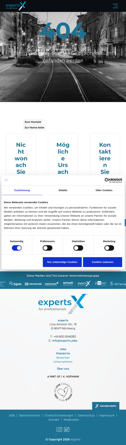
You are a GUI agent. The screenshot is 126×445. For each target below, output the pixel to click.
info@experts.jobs (64, 340)
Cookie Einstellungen (59, 415)
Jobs (63, 349)
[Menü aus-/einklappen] (115, 6)
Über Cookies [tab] (104, 190)
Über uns (63, 368)
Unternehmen (63, 361)
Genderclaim (108, 405)
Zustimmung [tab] (22, 190)
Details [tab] (63, 190)
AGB (12, 415)
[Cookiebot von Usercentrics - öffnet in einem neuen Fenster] (107, 180)
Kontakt (54, 419)
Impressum (107, 415)
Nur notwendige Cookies (62, 262)
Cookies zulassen (102, 262)
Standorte (63, 353)
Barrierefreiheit (29, 415)
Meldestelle (71, 419)
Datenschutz (86, 415)
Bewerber (63, 357)
